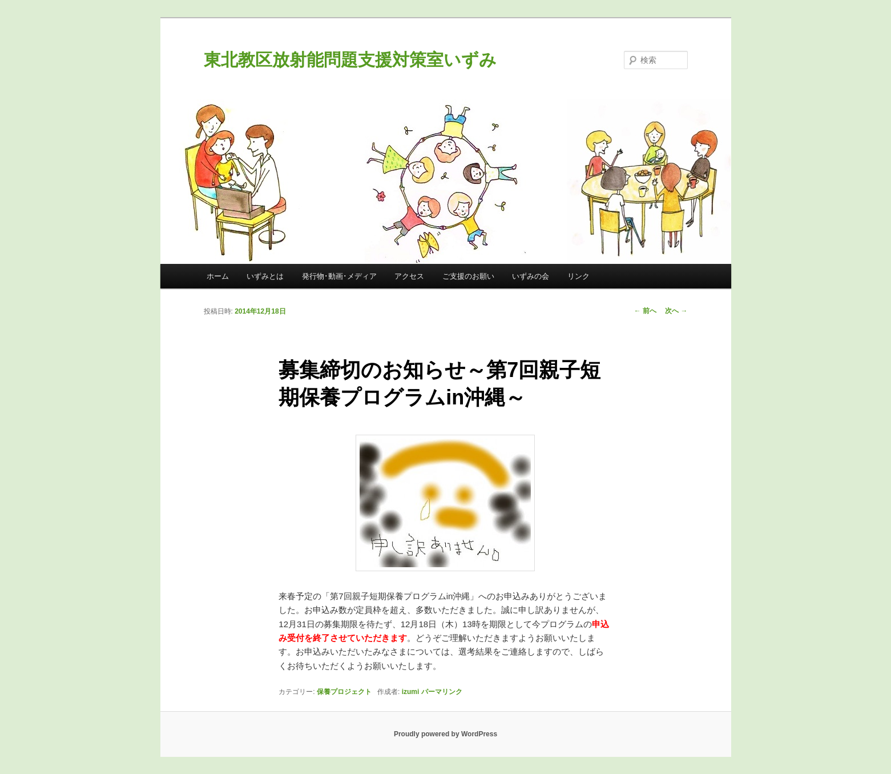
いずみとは (265, 276)
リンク (578, 276)
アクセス (409, 276)
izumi (411, 692)
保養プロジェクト (344, 692)
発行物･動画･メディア (339, 276)
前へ (645, 311)
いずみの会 (530, 276)
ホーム (218, 276)
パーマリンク (441, 692)
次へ (676, 311)
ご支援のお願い (468, 276)
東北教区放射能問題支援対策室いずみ (350, 59)
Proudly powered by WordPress (445, 734)
